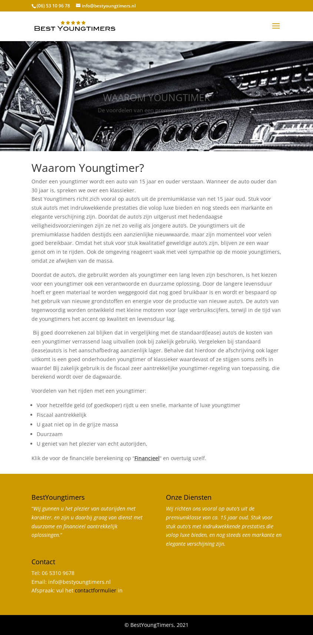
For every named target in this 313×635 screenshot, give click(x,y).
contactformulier (95, 590)
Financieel (147, 458)
